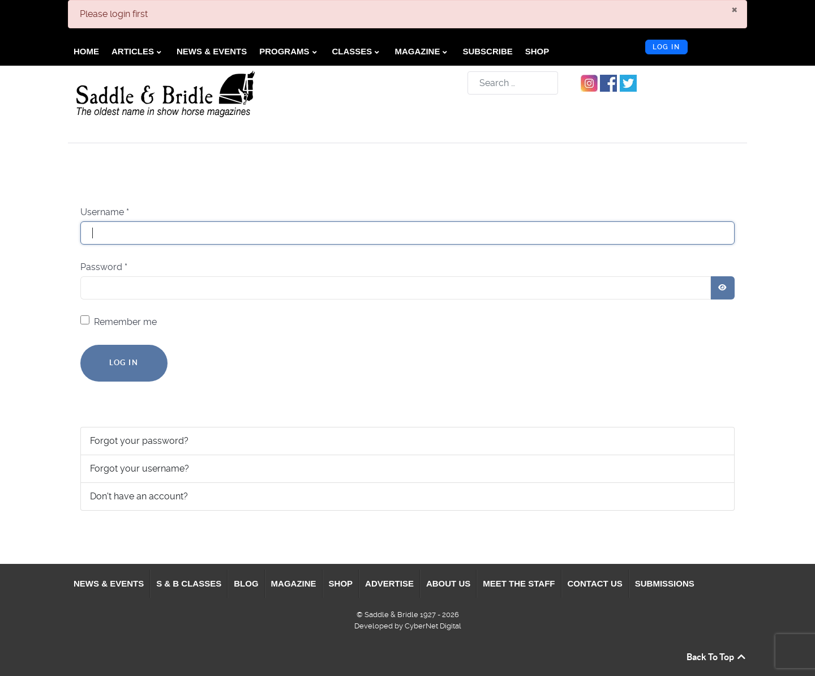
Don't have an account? (139, 496)
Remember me (125, 321)
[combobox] (512, 83)
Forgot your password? (139, 440)
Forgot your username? (139, 468)
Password (103, 267)
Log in (666, 47)
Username (104, 212)
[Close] (734, 9)
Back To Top (717, 657)
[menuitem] (86, 51)
